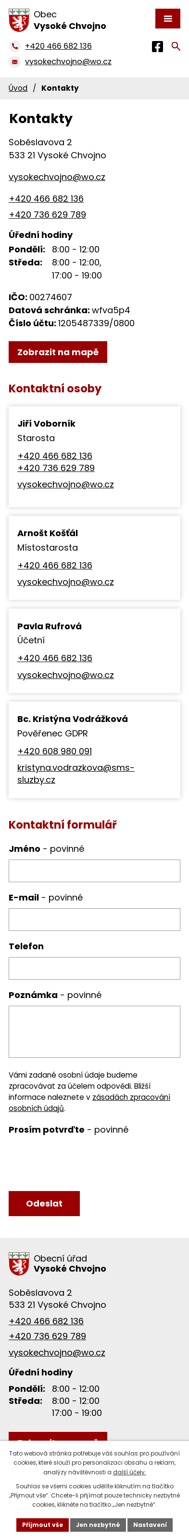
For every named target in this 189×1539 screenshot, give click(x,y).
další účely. (129, 1472)
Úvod (18, 88)
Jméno (46, 849)
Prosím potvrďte (68, 1129)
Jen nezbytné (98, 1525)
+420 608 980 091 (54, 751)
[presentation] (80, 1163)
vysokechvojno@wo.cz (65, 484)
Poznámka (55, 995)
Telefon (26, 946)
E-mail (46, 897)
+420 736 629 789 (47, 214)
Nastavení (150, 1525)
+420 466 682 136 (46, 199)
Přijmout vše (42, 1525)
